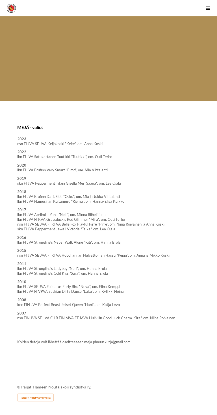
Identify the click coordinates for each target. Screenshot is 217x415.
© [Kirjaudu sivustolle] (19, 387)
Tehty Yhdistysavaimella (35, 397)
